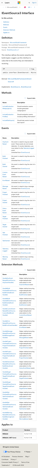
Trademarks (5, 465)
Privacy (13, 459)
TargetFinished (23, 378)
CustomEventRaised (5, 174)
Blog (26, 456)
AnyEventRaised (24, 284)
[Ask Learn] (25, 7)
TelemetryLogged (28, 148)
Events (5, 27)
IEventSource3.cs (12, 50)
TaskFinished (23, 399)
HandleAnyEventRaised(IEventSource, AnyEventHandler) (9, 280)
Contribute (5, 459)
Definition (6, 22)
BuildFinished (23, 295)
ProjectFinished (24, 348)
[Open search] (29, 3)
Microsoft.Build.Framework (13, 7)
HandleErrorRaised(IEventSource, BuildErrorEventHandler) (10, 323)
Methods (6, 25)
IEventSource (15, 87)
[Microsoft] (19, 2)
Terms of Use (25, 462)
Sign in (34, 3)
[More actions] (34, 7)
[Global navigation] (2, 3)
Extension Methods (9, 30)
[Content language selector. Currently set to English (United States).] (11, 447)
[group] (19, 73)
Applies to (6, 32)
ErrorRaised (6, 180)
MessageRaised (24, 337)
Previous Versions (17, 456)
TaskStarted (6, 241)
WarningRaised (23, 419)
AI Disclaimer (6, 456)
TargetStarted (23, 388)
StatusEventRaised (4, 210)
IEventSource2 (26, 87)
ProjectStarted (23, 358)
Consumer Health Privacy (9, 462)
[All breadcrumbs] (3, 7)
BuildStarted (23, 305)
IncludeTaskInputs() (8, 120)
